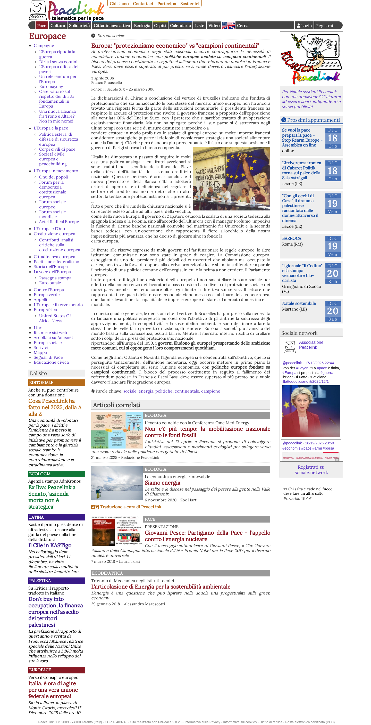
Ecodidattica (160, 573)
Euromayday (51, 86)
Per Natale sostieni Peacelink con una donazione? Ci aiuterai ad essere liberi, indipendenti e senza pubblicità (311, 99)
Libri (38, 327)
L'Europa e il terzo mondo (58, 304)
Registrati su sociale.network (311, 469)
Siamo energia (162, 482)
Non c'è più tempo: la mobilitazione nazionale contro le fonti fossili (207, 432)
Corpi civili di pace (57, 149)
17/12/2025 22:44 (319, 363)
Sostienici (189, 3)
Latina (36, 517)
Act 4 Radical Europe (59, 221)
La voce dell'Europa (52, 271)
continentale (187, 391)
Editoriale (41, 382)
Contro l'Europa (49, 289)
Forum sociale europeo (52, 204)
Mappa (40, 352)
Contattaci (143, 3)
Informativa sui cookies (240, 722)
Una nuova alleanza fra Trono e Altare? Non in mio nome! (57, 116)
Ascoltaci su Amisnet (53, 337)
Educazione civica (51, 362)
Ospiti (160, 25)
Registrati (325, 25)
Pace (41, 25)
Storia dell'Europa (51, 266)
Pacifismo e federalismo (56, 261)
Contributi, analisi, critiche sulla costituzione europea (59, 244)
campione (210, 391)
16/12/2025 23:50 (319, 443)
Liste (199, 25)
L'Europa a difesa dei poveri (59, 69)
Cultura (57, 25)
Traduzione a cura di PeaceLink (130, 506)
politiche (164, 391)
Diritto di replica (271, 722)
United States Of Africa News (55, 318)
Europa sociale (48, 342)
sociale (130, 391)
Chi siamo (119, 3)
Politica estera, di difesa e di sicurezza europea (58, 139)
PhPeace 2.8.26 (170, 722)
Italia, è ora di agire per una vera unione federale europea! (53, 690)
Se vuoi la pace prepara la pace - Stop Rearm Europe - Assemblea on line (302, 137)
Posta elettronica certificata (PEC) (310, 722)
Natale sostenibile (299, 303)
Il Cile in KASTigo (49, 545)
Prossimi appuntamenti (313, 120)
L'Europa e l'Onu (49, 228)
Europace (47, 36)
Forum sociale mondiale (52, 214)
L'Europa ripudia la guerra (57, 54)
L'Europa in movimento (56, 170)
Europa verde (47, 294)
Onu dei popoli (53, 177)
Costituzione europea (54, 233)
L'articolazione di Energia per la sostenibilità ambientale (207, 590)
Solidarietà (79, 25)
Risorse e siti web (50, 332)
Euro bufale (50, 282)
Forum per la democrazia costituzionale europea (52, 190)
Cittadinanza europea (54, 256)
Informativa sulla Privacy (202, 722)
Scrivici (41, 347)
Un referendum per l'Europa (58, 79)
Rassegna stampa (55, 277)
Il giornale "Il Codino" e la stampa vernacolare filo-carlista (302, 273)
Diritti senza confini (58, 61)
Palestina (40, 580)
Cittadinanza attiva (112, 25)
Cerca (242, 25)
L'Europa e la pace (51, 128)
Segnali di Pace (48, 357)
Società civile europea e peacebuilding (53, 158)
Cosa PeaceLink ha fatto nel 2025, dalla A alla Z (54, 407)
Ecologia (142, 25)
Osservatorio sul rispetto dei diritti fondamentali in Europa (56, 99)
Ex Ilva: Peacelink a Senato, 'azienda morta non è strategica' (51, 497)
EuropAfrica (45, 309)
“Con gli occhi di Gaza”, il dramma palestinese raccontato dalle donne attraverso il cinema (300, 208)
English (228, 25)
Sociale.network (299, 333)
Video (214, 25)
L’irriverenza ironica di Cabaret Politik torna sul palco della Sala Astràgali (301, 170)
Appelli (40, 299)
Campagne (44, 45)
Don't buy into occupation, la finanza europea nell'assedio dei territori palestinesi (55, 612)
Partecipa (166, 3)
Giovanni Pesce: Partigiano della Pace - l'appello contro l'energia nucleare (207, 536)
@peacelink (292, 363)
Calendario (180, 25)
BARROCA (291, 238)
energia (146, 391)
